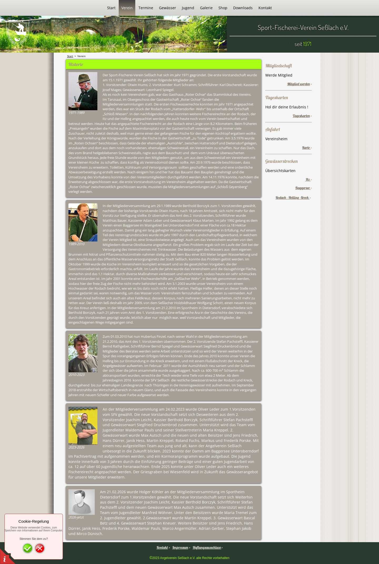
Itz (308, 179)
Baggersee (303, 187)
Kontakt (162, 547)
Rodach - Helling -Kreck (293, 197)
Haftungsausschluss (207, 547)
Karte (306, 147)
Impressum (180, 547)
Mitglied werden (298, 84)
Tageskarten (301, 115)
